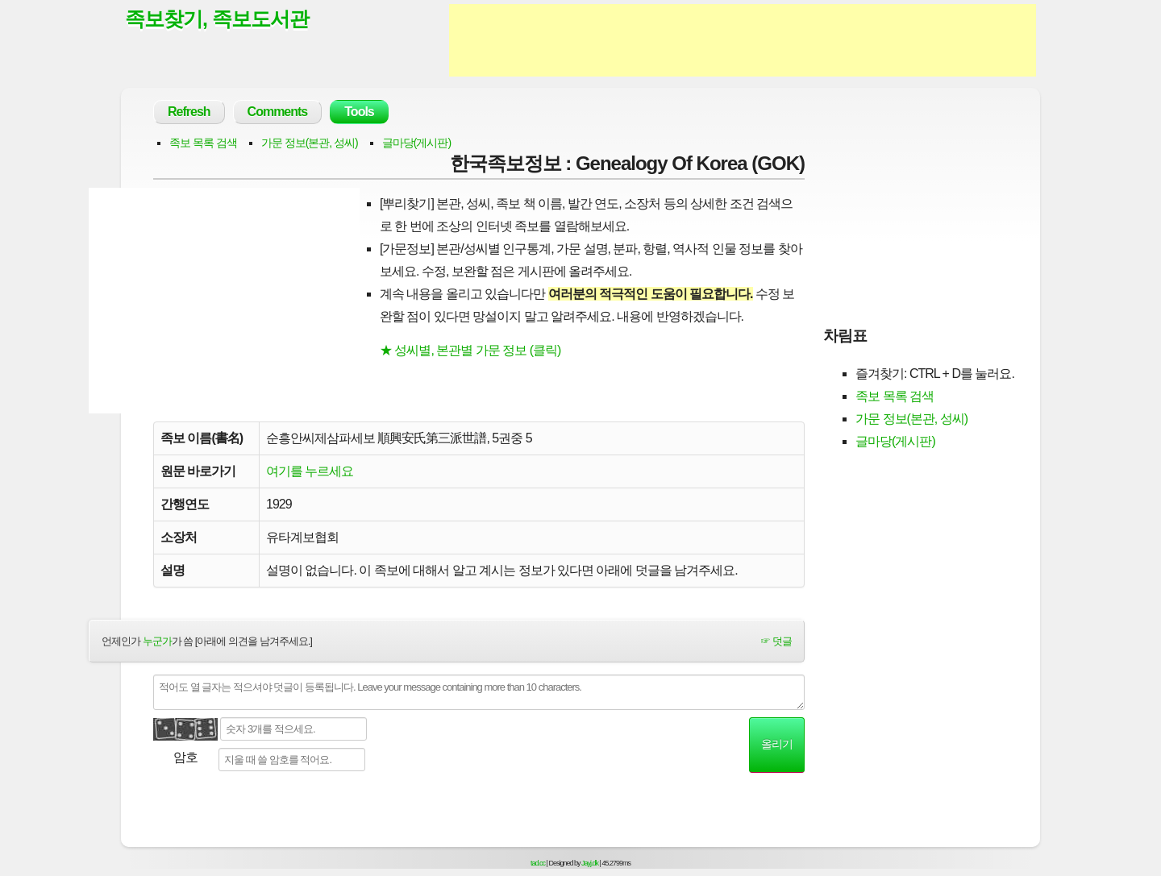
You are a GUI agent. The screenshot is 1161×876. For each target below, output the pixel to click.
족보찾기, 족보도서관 (217, 18)
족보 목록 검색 (203, 142)
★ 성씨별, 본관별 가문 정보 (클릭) (470, 350)
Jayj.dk (589, 863)
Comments (278, 111)
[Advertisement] (742, 40)
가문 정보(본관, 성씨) (309, 142)
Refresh (189, 111)
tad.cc (538, 863)
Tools (358, 111)
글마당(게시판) (416, 142)
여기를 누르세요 (309, 471)
